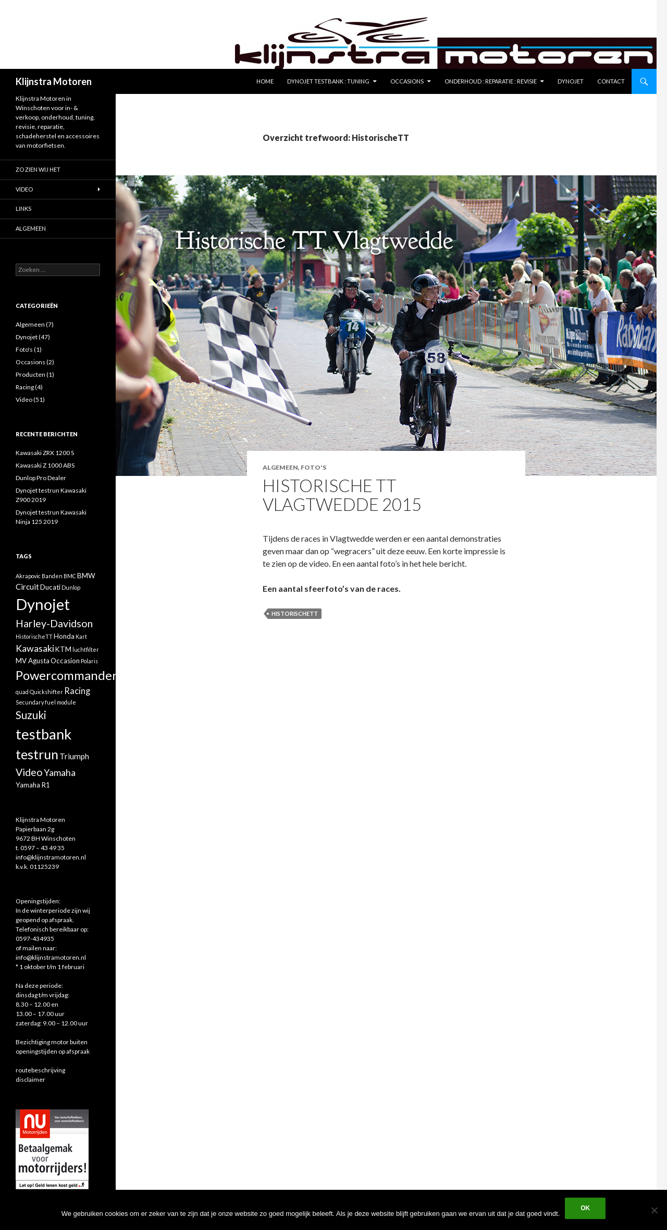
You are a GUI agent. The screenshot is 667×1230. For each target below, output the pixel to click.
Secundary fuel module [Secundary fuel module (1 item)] (46, 702)
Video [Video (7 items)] (29, 772)
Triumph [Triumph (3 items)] (74, 756)
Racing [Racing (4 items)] (77, 691)
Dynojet (571, 81)
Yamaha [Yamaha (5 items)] (60, 772)
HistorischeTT (294, 613)
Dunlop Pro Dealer (41, 478)
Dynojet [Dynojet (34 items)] (43, 604)
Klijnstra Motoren (54, 81)
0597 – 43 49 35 (42, 848)
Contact (611, 81)
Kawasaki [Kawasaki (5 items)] (35, 648)
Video (24, 189)
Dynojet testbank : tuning (328, 81)
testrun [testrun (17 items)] (37, 754)
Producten (30, 374)
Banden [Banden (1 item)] (52, 575)
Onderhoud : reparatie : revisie (490, 81)
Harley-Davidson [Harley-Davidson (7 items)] (54, 623)
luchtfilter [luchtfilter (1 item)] (85, 649)
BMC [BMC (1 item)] (70, 575)
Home (265, 81)
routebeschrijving (40, 1070)
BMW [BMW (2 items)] (86, 575)
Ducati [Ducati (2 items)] (50, 587)
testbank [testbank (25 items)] (43, 734)
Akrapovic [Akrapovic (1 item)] (28, 575)
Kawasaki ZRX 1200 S (45, 453)
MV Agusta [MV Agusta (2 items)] (33, 660)
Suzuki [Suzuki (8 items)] (31, 715)
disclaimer (30, 1079)
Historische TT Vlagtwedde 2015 (342, 495)
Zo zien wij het (38, 169)
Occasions (407, 81)
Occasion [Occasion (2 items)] (65, 660)
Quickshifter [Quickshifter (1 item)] (46, 691)
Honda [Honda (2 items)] (64, 636)
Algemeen (280, 467)
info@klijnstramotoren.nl (51, 857)
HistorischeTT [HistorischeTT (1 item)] (34, 636)
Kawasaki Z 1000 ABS (45, 465)
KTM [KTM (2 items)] (63, 649)
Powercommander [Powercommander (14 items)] (66, 675)
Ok (585, 1208)
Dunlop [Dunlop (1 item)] (70, 587)
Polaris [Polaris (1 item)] (89, 661)
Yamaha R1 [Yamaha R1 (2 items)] (33, 785)
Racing (25, 387)
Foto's (313, 467)
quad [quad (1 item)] (22, 691)
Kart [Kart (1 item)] (81, 636)
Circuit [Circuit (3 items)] (27, 586)
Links (23, 208)
